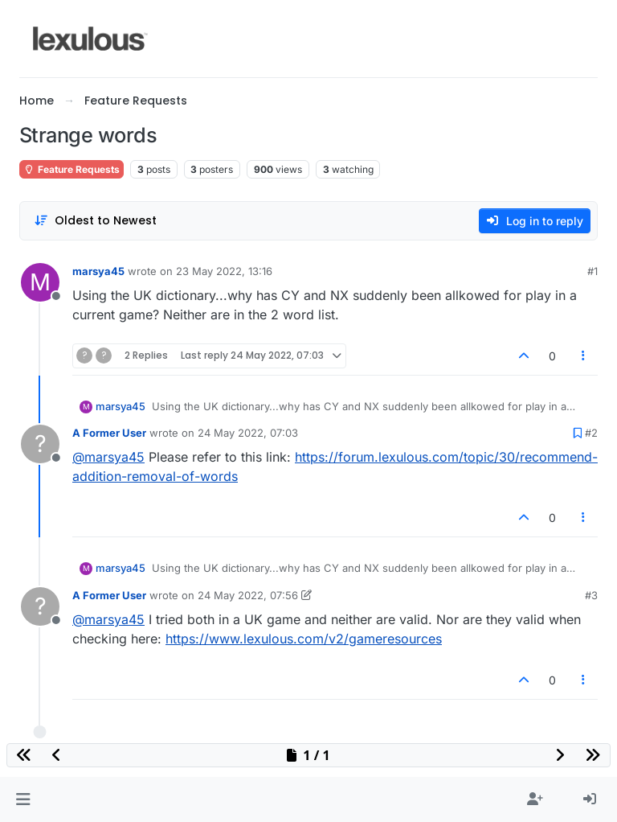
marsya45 (98, 271)
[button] (22, 799)
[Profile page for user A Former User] (40, 444)
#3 (591, 595)
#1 (592, 271)
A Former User (109, 432)
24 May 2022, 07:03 (248, 432)
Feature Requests (71, 169)
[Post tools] (584, 355)
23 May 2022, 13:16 (224, 271)
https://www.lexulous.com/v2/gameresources (303, 639)
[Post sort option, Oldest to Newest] (95, 220)
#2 (591, 432)
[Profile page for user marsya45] (40, 282)
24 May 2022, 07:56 (248, 595)
